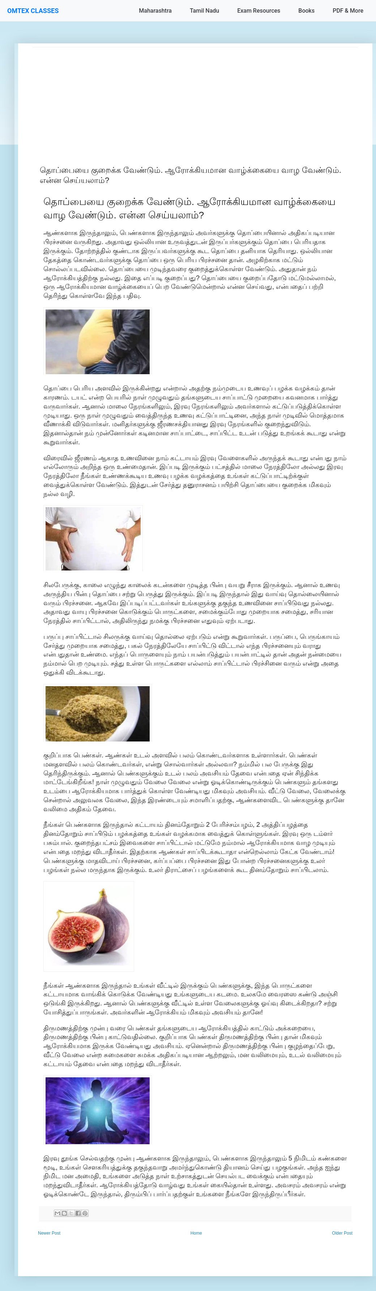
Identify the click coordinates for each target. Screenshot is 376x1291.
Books (306, 10)
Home (196, 1233)
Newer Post (49, 1233)
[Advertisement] (195, 98)
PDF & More (348, 10)
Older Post (342, 1233)
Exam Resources (258, 10)
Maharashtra (155, 10)
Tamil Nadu (204, 10)
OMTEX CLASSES (33, 10)
